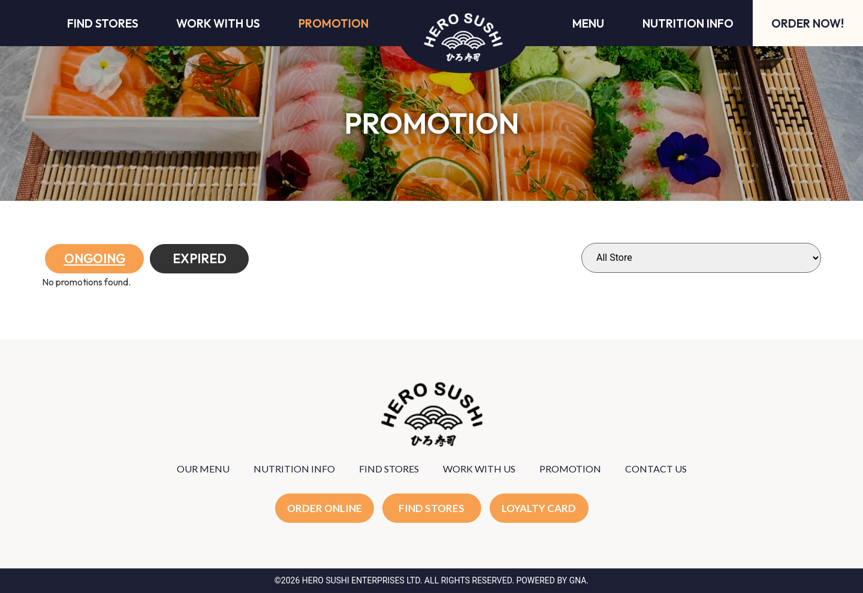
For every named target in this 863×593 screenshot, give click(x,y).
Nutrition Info (688, 23)
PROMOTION (570, 468)
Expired (200, 258)
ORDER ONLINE (324, 508)
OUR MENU (203, 468)
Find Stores (102, 23)
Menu (588, 23)
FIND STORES (389, 468)
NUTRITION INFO (294, 468)
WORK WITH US (479, 468)
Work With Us (218, 23)
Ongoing (94, 258)
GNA (578, 580)
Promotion (333, 23)
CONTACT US (656, 468)
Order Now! (807, 23)
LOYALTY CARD (539, 508)
